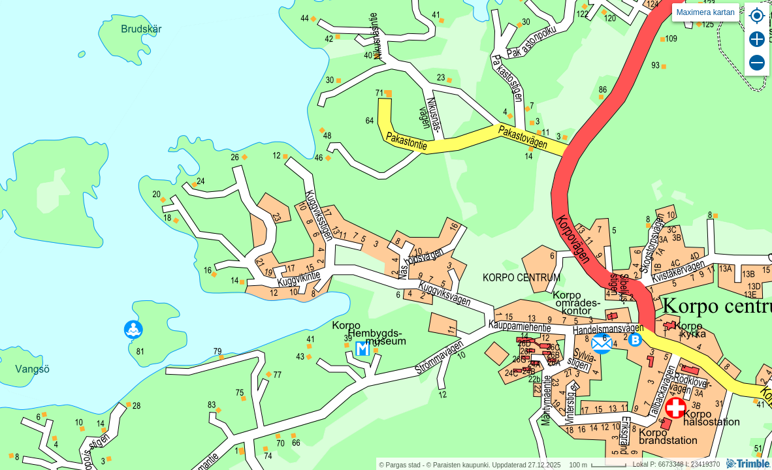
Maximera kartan (706, 12)
